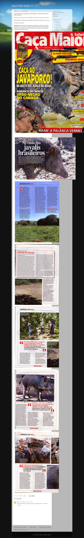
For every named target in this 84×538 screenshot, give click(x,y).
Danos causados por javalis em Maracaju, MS (61, 70)
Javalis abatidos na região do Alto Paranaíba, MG (62, 64)
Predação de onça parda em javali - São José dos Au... (62, 89)
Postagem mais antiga (45, 527)
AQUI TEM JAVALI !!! (22, 6)
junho (57, 30)
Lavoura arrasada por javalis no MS (62, 75)
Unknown (56, 14)
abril (57, 100)
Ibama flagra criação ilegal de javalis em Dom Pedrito (62, 53)
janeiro (57, 105)
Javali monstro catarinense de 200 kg (63, 86)
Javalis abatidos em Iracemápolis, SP (63, 79)
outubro (57, 24)
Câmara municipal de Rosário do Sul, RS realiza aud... (63, 62)
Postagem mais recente (20, 527)
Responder (19, 505)
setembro (58, 25)
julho (57, 29)
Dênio (18, 501)
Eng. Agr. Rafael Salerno (59, 12)
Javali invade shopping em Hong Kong (63, 66)
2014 (56, 107)
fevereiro (57, 103)
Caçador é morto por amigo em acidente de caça (61, 40)
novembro (58, 22)
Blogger (49, 534)
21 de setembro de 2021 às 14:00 (26, 501)
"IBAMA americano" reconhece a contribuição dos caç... (62, 93)
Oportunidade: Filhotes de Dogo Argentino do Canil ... (62, 37)
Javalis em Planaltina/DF (60, 98)
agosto (57, 27)
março (57, 101)
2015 (56, 21)
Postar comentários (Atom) (22, 529)
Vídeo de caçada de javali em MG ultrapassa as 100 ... (62, 59)
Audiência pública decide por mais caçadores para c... (62, 77)
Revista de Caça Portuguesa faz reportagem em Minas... (62, 84)
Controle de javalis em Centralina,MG (63, 68)
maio (57, 32)
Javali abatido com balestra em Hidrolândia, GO (61, 73)
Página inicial (32, 527)
